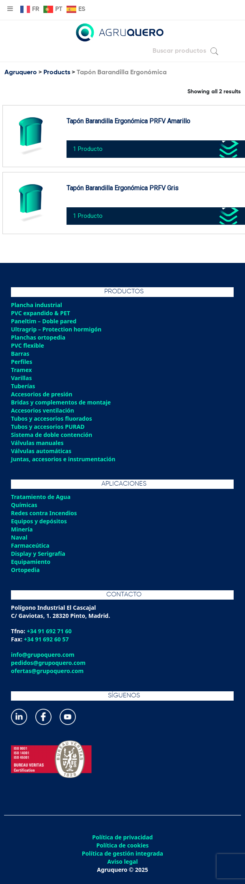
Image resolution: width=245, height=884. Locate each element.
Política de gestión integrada (122, 854)
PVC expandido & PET (40, 313)
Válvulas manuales (37, 443)
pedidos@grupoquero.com (48, 663)
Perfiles (21, 362)
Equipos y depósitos (39, 521)
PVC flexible (27, 345)
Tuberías (23, 386)
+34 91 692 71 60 (49, 631)
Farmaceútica (30, 545)
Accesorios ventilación (42, 410)
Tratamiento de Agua (41, 497)
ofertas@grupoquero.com (47, 671)
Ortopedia (25, 570)
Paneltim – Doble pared (43, 321)
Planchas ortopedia (38, 337)
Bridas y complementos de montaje (61, 402)
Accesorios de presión (41, 394)
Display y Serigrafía (38, 553)
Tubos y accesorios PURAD (48, 426)
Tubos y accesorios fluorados (51, 418)
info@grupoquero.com (42, 654)
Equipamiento (30, 562)
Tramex (21, 370)
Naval (19, 537)
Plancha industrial (36, 305)
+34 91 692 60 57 (46, 639)
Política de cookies (122, 845)
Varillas (21, 378)
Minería (22, 529)
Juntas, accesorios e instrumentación (63, 459)
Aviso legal (122, 862)
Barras (20, 353)
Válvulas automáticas (41, 451)
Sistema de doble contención (51, 435)
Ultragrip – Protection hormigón (56, 329)
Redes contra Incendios (44, 513)
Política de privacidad (122, 837)
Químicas (24, 505)
